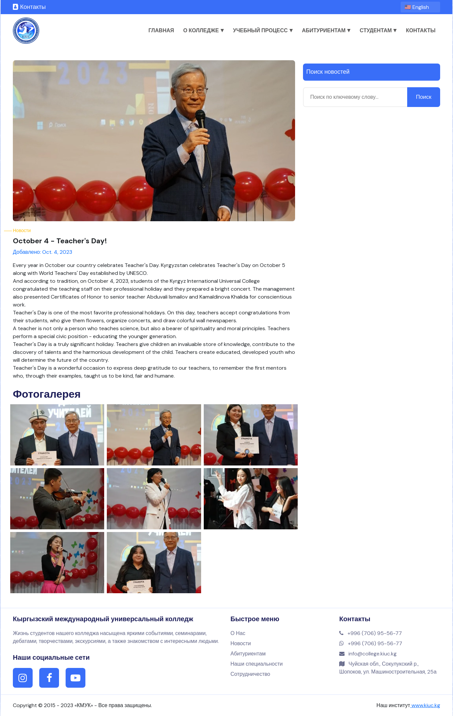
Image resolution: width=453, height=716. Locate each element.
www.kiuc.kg (425, 705)
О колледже (203, 30)
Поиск (423, 96)
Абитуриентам (326, 30)
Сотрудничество (250, 674)
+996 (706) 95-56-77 (370, 633)
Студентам (378, 30)
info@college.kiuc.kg (368, 653)
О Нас (237, 633)
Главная (161, 30)
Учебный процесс (263, 30)
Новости (240, 643)
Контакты (29, 7)
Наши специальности (256, 663)
